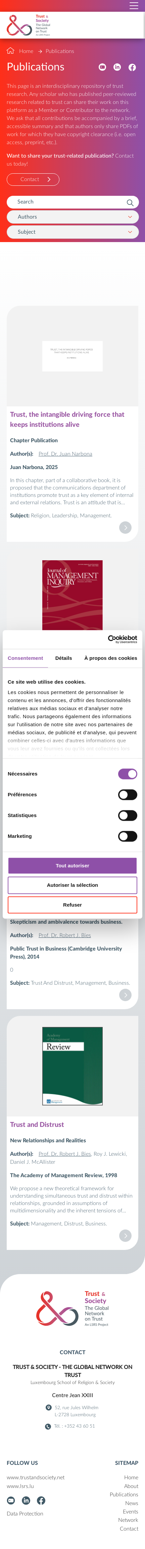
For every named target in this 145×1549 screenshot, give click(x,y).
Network (128, 1520)
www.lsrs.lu (20, 1486)
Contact (29, 179)
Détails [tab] (63, 658)
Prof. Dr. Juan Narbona (65, 454)
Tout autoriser (72, 865)
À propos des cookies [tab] (110, 658)
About (131, 1486)
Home (26, 51)
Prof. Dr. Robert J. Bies (65, 935)
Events (130, 1511)
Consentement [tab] (25, 658)
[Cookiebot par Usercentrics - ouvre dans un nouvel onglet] (108, 639)
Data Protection (25, 1513)
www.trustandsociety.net (35, 1477)
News (131, 1503)
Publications (60, 51)
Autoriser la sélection (72, 885)
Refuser (72, 905)
